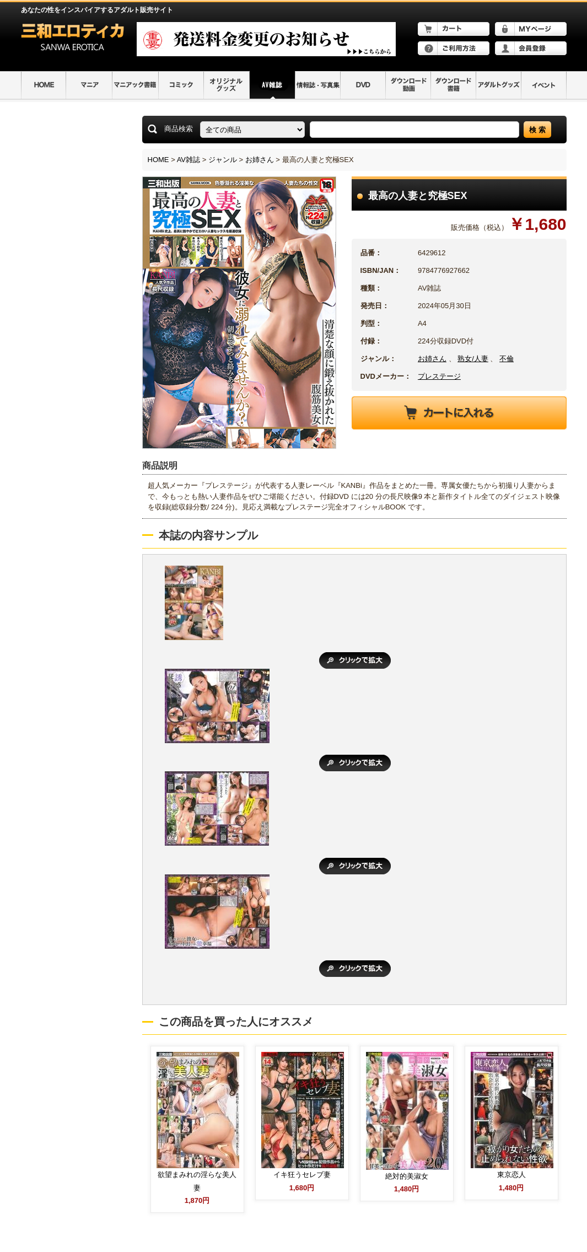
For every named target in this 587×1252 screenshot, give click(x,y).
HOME (158, 159)
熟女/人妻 (472, 358)
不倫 (506, 358)
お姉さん (259, 159)
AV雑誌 (188, 159)
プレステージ (439, 376)
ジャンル (222, 159)
